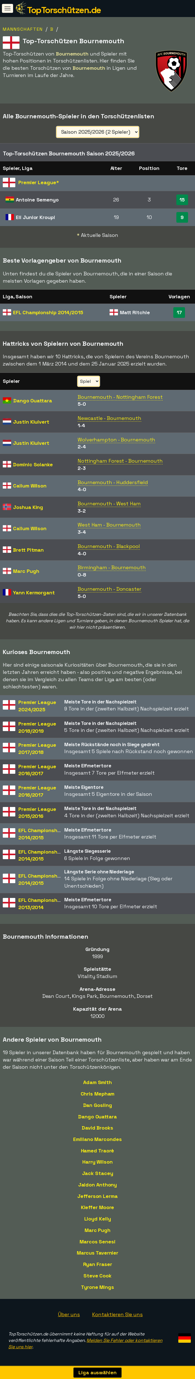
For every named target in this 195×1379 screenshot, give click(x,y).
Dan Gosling (97, 1105)
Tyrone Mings (97, 1287)
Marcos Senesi (97, 1241)
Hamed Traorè (97, 1150)
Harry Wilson (97, 1162)
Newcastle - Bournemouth (109, 418)
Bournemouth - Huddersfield (113, 482)
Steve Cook (97, 1275)
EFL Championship (48, 312)
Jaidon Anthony (97, 1184)
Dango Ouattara (97, 1116)
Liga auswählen (97, 1372)
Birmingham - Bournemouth (112, 567)
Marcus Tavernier (97, 1253)
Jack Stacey (97, 1173)
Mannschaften (23, 29)
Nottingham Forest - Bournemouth (120, 461)
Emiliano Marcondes (97, 1139)
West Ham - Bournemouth (109, 525)
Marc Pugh (97, 1230)
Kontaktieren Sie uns (117, 1314)
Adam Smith (97, 1082)
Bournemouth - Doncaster (109, 589)
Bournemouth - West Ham (109, 503)
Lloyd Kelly (97, 1218)
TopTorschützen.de (64, 10)
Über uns (69, 1314)
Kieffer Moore (97, 1207)
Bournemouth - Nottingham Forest (120, 397)
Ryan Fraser (97, 1264)
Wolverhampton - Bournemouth (116, 439)
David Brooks (97, 1128)
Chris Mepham (98, 1093)
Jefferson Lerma (97, 1196)
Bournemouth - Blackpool (109, 546)
